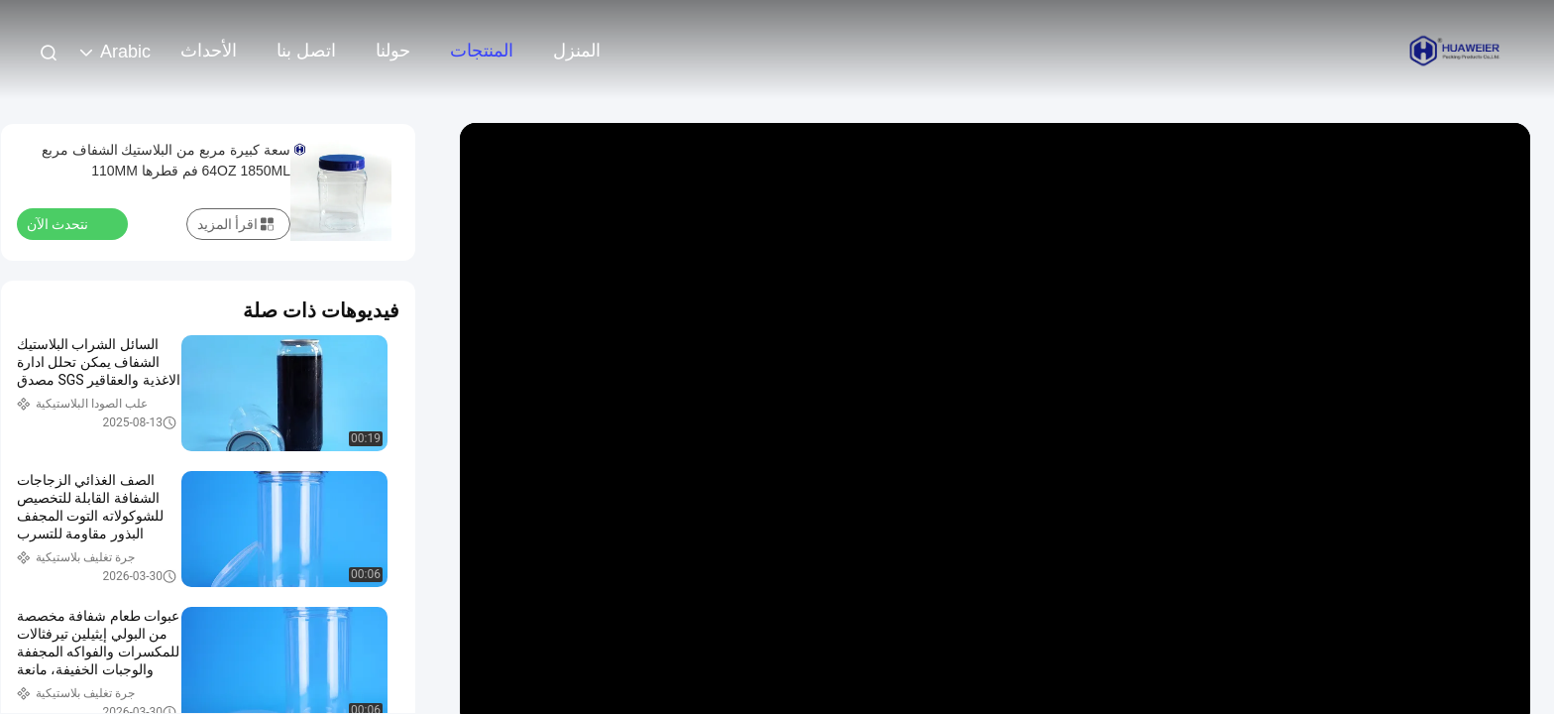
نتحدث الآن (69, 223)
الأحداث (208, 50)
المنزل (577, 50)
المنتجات (481, 50)
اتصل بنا (306, 50)
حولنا (393, 50)
